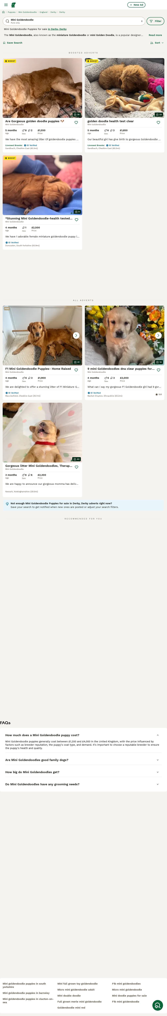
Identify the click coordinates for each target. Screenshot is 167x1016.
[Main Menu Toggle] (6, 4)
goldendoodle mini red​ (71, 1007)
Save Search (12, 42)
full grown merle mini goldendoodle (79, 1001)
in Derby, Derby (57, 29)
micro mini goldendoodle (127, 989)
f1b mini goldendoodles (126, 983)
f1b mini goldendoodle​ (125, 1001)
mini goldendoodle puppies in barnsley (26, 993)
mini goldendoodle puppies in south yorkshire (24, 985)
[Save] (76, 122)
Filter (155, 21)
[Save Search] (157, 1005)
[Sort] (157, 42)
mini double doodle (69, 995)
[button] (42, 335)
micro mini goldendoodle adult (75, 989)
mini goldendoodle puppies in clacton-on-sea (28, 1001)
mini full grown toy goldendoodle (77, 983)
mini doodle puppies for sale (129, 995)
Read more (155, 35)
